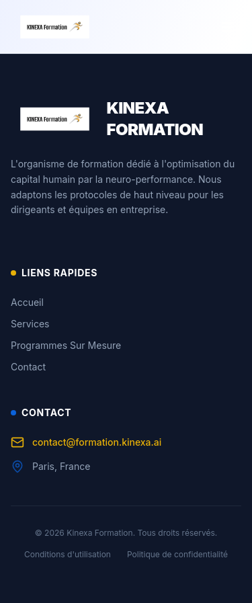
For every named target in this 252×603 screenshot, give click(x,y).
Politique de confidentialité (177, 554)
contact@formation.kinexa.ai (86, 442)
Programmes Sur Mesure (66, 345)
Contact (28, 366)
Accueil (27, 302)
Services (30, 323)
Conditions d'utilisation (67, 554)
